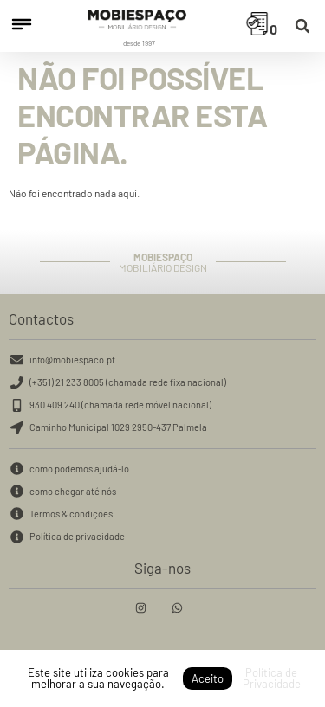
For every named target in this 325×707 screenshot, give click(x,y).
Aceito (208, 678)
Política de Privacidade (272, 678)
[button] (302, 26)
